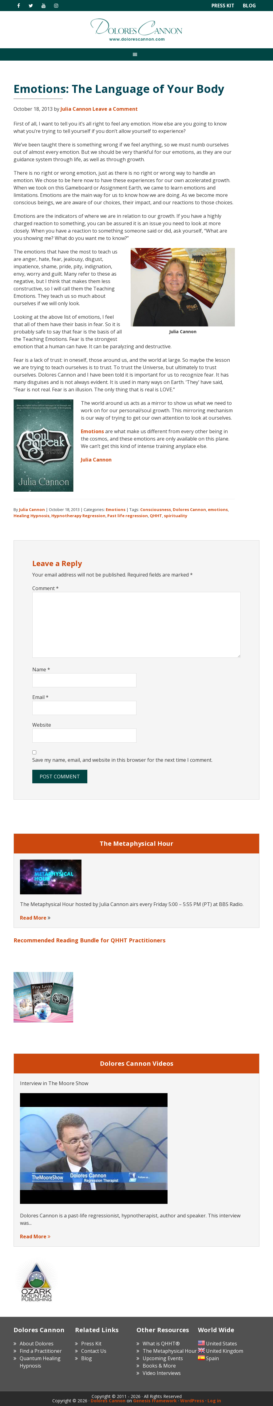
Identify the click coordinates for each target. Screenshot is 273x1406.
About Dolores (36, 1343)
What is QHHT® (161, 1343)
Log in (214, 1401)
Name (41, 669)
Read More (33, 917)
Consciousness (155, 509)
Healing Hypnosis (31, 515)
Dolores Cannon (136, 29)
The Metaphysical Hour (170, 1351)
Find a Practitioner (41, 1351)
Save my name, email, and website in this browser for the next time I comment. (122, 760)
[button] (136, 54)
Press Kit (222, 5)
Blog (249, 5)
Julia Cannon (96, 459)
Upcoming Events (163, 1358)
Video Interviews (162, 1373)
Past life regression (127, 515)
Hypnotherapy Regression (78, 515)
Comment (45, 588)
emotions (218, 509)
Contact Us (93, 1351)
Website (41, 724)
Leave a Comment (115, 109)
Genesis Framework (155, 1401)
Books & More (159, 1365)
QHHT (156, 515)
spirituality (175, 515)
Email (40, 697)
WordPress (192, 1401)
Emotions (92, 431)
